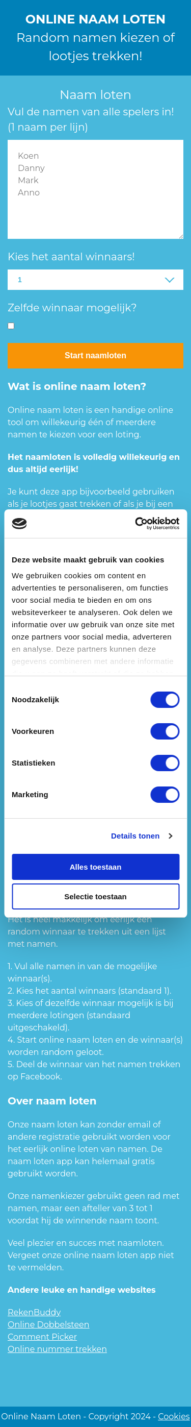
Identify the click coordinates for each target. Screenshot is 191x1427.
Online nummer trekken (57, 1349)
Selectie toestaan (95, 896)
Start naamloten (95, 355)
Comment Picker (42, 1337)
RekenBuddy (34, 1312)
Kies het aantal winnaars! (71, 257)
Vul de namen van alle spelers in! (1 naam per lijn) (91, 119)
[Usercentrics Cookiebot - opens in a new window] (136, 523)
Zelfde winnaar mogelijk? (72, 308)
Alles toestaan (96, 867)
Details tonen (135, 835)
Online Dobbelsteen (49, 1325)
